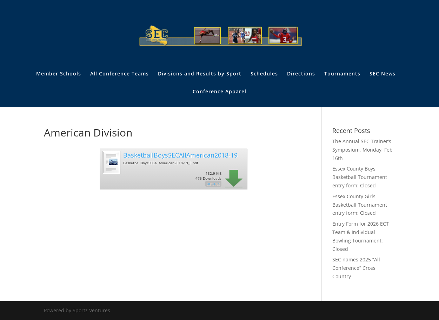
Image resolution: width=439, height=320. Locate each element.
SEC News (382, 74)
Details (213, 183)
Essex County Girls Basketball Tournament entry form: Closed (359, 204)
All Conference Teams (119, 74)
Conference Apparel (219, 92)
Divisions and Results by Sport (199, 74)
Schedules (264, 74)
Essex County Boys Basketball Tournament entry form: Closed (359, 177)
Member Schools (58, 74)
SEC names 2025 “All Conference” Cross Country (356, 268)
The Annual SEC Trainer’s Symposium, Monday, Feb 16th (362, 149)
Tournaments (342, 74)
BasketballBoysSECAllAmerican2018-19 (180, 155)
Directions (301, 74)
